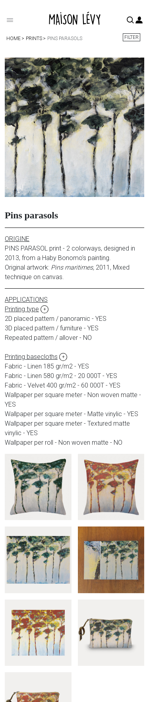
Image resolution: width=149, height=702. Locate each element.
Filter (131, 37)
